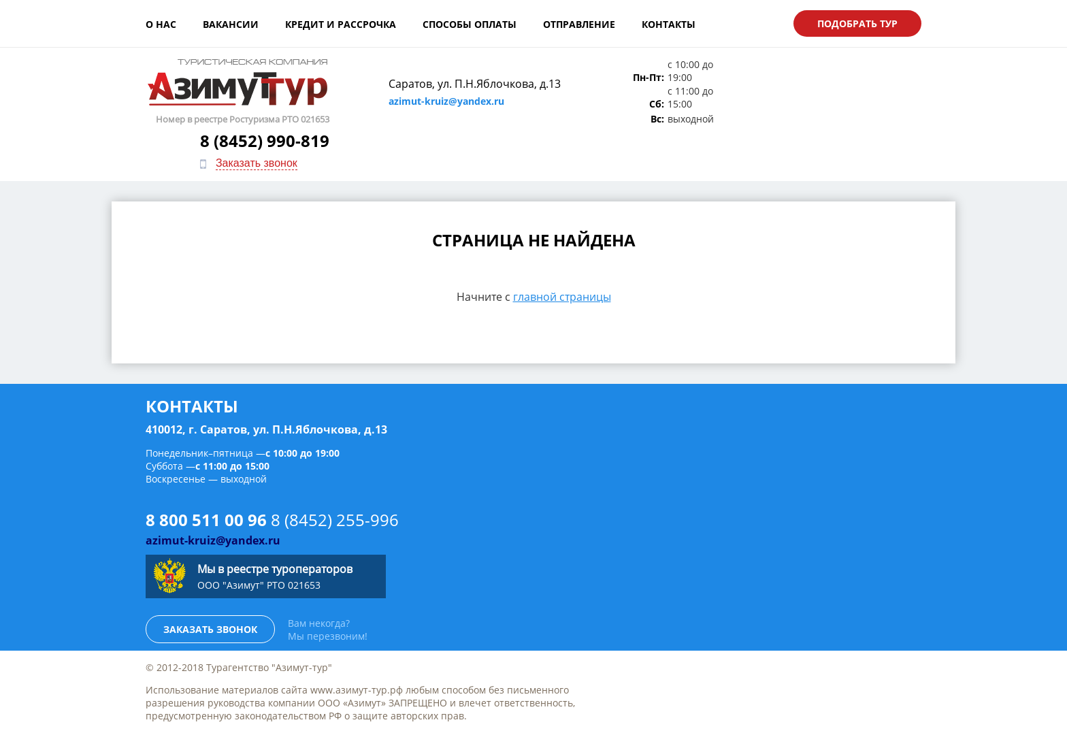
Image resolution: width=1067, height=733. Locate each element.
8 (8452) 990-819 (856, 84)
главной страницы (562, 251)
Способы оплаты (469, 24)
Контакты (668, 24)
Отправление (579, 24)
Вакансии (231, 24)
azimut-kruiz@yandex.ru (439, 101)
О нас (161, 24)
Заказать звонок (848, 106)
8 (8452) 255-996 (335, 475)
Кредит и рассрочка (340, 24)
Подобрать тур (857, 23)
